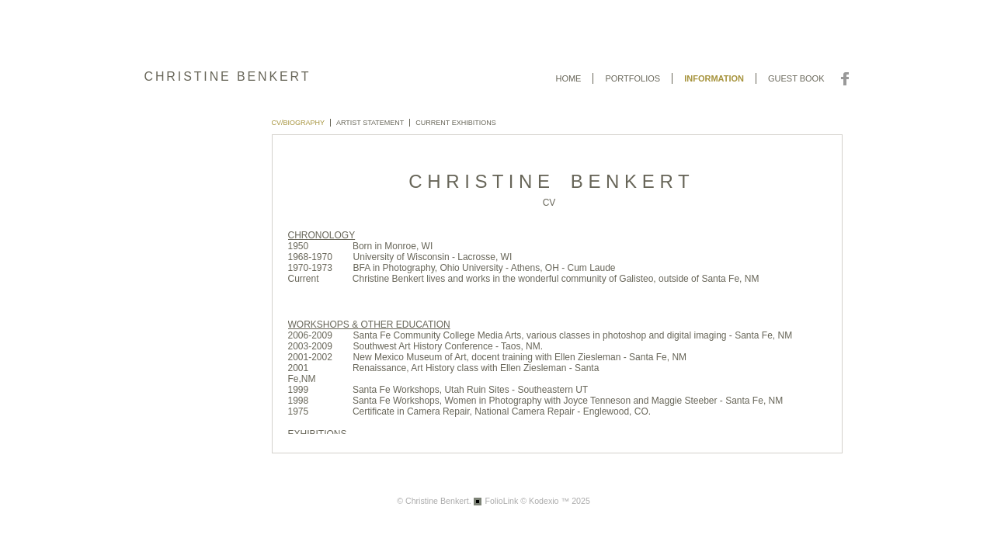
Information (714, 78)
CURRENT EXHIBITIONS (455, 123)
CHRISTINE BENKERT (227, 76)
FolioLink (502, 500)
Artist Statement (370, 123)
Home (568, 78)
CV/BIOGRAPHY (298, 123)
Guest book (796, 78)
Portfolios (632, 78)
